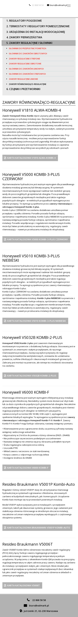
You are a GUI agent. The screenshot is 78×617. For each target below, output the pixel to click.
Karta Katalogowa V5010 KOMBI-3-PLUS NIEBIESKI (36, 320)
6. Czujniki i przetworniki (23, 89)
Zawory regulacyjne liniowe (23, 79)
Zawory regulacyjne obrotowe (25, 63)
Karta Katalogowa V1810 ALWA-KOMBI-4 (31, 157)
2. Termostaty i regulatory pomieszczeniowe (37, 26)
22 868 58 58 (37, 5)
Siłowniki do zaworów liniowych (26, 68)
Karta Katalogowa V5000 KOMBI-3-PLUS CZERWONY (37, 239)
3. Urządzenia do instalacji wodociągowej (35, 32)
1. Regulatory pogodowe (24, 20)
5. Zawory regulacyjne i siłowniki (29, 43)
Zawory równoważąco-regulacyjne (27, 84)
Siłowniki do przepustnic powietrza (27, 48)
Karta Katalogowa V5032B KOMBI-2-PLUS (31, 375)
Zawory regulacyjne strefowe (24, 58)
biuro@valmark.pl (58, 5)
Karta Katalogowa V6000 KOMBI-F (27, 467)
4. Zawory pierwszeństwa (24, 37)
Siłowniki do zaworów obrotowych (28, 53)
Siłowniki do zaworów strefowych (27, 74)
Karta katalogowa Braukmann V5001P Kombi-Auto (38, 527)
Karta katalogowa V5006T (23, 585)
